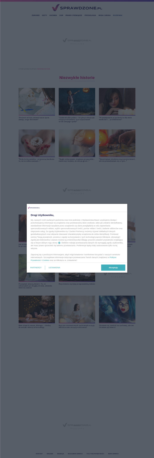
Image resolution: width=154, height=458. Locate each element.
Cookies (45, 260)
